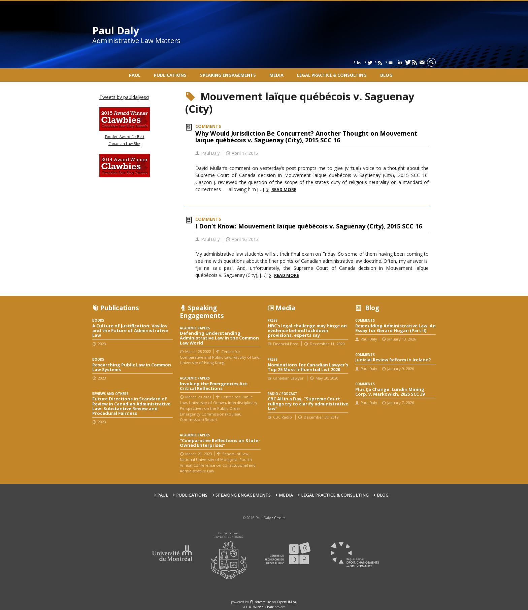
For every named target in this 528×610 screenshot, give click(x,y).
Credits (279, 517)
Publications (170, 75)
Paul (134, 75)
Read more (283, 189)
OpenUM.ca (286, 602)
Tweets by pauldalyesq (124, 97)
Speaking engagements (228, 75)
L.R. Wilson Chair (259, 607)
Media (276, 75)
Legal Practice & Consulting (332, 75)
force (263, 602)
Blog (386, 75)
